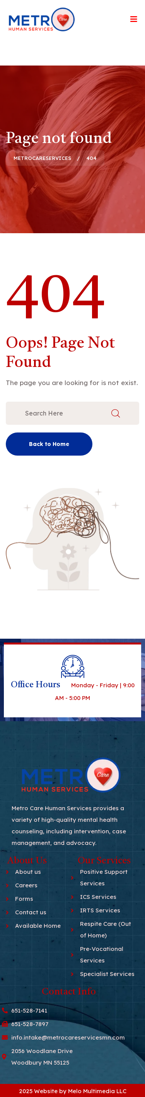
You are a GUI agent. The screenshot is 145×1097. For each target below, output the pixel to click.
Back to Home (49, 444)
